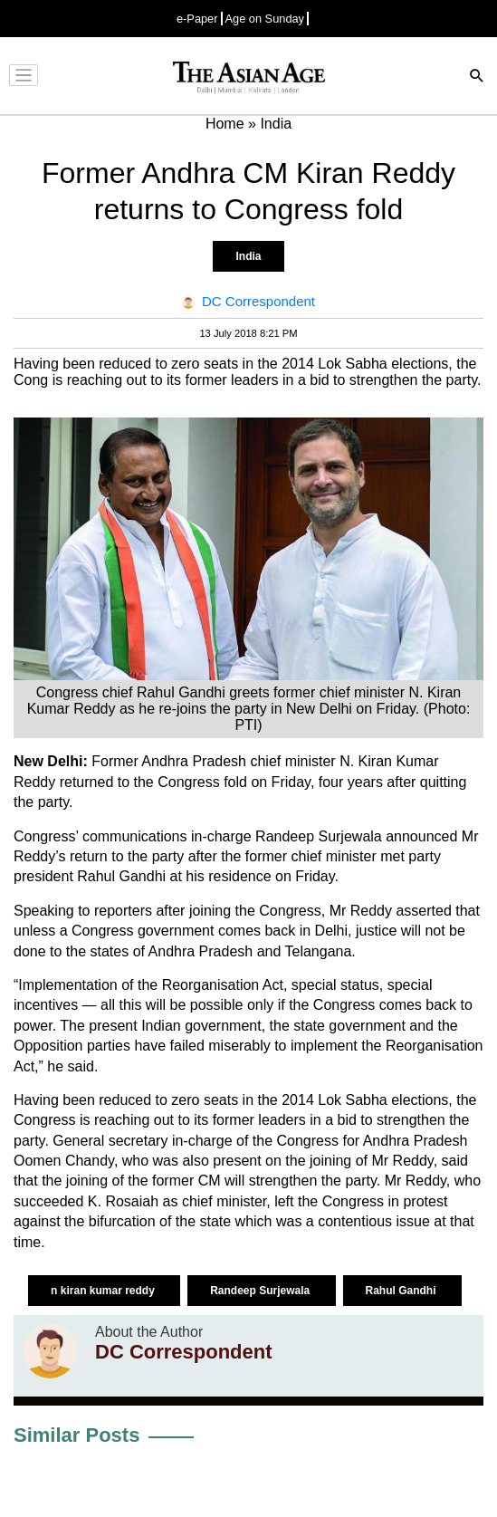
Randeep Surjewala (261, 1290)
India (248, 256)
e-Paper (197, 18)
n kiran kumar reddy (104, 1290)
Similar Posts (76, 1435)
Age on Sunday (265, 18)
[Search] (477, 77)
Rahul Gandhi (402, 1290)
